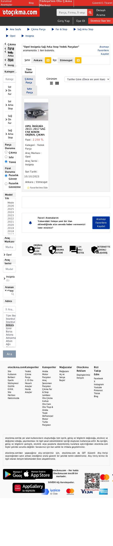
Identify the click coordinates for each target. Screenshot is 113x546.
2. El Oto (29, 380)
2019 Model (9, 228)
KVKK (10, 389)
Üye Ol (80, 20)
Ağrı (9, 344)
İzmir (9, 328)
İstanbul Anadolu (9, 322)
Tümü (12, 162)
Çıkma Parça (36, 29)
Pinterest (98, 390)
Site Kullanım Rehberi (12, 374)
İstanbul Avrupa (9, 318)
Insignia (28, 35)
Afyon (9, 341)
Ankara (9, 325)
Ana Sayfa (13, 29)
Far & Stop (59, 29)
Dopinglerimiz (83, 375)
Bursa (9, 331)
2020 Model (9, 225)
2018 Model (9, 231)
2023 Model (9, 215)
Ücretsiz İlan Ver (101, 20)
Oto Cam (46, 404)
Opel (10, 35)
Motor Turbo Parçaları (46, 422)
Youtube (98, 387)
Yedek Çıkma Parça (28, 374)
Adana (9, 334)
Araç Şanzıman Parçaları (47, 383)
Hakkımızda (13, 398)
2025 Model (9, 209)
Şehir (27, 60)
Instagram (99, 384)
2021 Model (9, 221)
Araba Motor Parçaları (46, 374)
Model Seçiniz (9, 202)
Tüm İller (9, 315)
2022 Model (9, 218)
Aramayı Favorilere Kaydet (103, 50)
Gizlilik (11, 386)
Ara (9, 354)
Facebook (98, 378)
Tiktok (97, 393)
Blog (31, 2)
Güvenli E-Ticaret (102, 2)
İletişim (80, 378)
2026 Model (9, 205)
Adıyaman (9, 338)
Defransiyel (47, 416)
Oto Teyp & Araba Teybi (47, 410)
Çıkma (13, 152)
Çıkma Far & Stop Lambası (47, 392)
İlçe (55, 60)
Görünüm (51, 78)
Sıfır (11, 157)
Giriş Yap (64, 20)
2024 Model (9, 212)
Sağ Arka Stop (83, 29)
